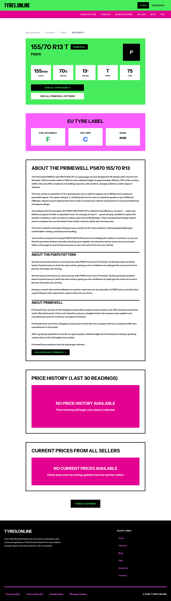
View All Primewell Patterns (57, 96)
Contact (122, 575)
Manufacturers (124, 14)
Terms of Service (34, 594)
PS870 (63, 32)
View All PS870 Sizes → (57, 87)
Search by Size (88, 14)
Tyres (143, 5)
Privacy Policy (13, 594)
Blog (153, 14)
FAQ (163, 14)
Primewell (50, 32)
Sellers (141, 14)
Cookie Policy (56, 594)
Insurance (158, 5)
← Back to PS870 (85, 503)
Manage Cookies (78, 594)
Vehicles (105, 14)
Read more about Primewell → (50, 352)
